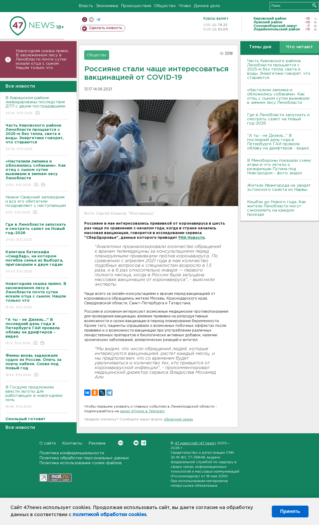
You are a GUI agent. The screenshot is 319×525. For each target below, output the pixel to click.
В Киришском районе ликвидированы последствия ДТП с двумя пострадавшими (37, 105)
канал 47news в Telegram (142, 411)
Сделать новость (105, 28)
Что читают (299, 47)
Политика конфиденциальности (71, 453)
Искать (314, 5)
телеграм (98, 19)
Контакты (72, 443)
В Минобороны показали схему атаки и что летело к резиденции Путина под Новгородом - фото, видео (279, 167)
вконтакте (91, 19)
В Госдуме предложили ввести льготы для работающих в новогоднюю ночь (37, 397)
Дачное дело (207, 6)
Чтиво (185, 6)
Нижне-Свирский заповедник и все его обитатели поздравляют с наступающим (37, 205)
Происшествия (136, 6)
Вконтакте (120, 442)
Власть (86, 6)
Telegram (143, 442)
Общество (165, 6)
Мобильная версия (84, 19)
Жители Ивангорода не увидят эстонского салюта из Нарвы (279, 187)
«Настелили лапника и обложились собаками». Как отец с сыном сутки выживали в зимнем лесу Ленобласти (278, 96)
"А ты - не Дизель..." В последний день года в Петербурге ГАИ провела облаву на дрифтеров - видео (278, 142)
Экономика (107, 6)
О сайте (47, 443)
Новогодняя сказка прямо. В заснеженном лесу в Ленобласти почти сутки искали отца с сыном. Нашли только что (42, 59)
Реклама (96, 443)
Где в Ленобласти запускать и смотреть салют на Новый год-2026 (278, 119)
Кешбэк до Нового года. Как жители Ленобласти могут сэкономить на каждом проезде (276, 208)
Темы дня (260, 47)
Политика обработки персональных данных (84, 458)
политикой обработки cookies (109, 515)
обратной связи (178, 419)
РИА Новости (191, 237)
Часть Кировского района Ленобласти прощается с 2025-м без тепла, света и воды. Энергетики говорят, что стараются (278, 69)
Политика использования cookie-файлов (80, 463)
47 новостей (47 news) (195, 443)
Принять (290, 511)
